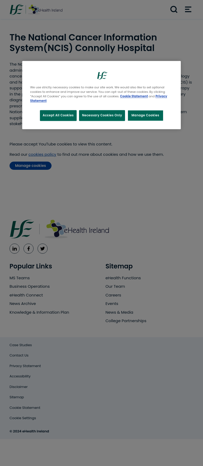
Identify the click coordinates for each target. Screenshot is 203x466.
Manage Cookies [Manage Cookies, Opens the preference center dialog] (145, 115)
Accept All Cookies (58, 115)
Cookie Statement (134, 96)
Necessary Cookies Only (102, 115)
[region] (101, 95)
